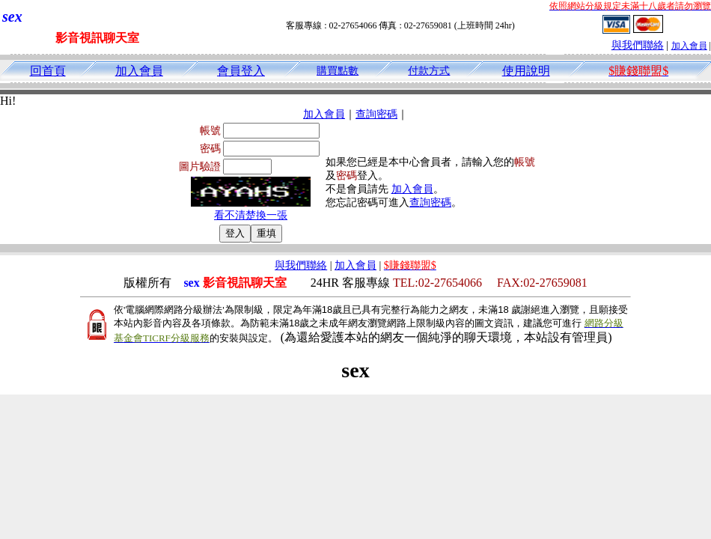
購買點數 (337, 70)
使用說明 (526, 70)
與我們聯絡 (637, 45)
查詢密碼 (376, 114)
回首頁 (48, 70)
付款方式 (429, 70)
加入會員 (689, 45)
